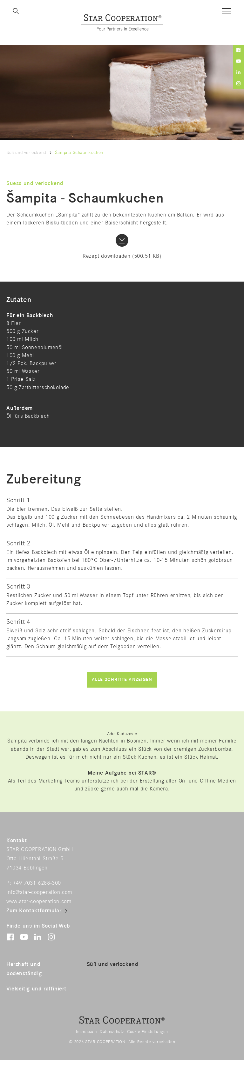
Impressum (86, 1031)
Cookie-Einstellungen (147, 1031)
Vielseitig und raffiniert (36, 989)
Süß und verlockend (26, 152)
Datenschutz (112, 1031)
